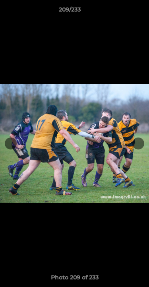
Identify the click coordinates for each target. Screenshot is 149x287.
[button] (120, 11)
